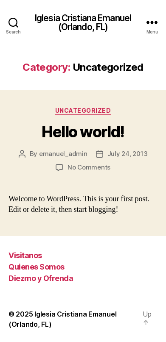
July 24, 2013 (127, 154)
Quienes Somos (36, 266)
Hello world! (83, 131)
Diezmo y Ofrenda (40, 278)
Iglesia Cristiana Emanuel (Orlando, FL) (83, 22)
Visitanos (25, 255)
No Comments (89, 167)
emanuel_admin (63, 154)
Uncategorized (83, 110)
